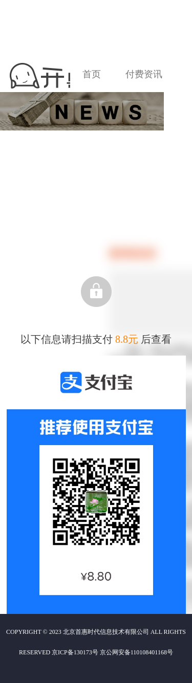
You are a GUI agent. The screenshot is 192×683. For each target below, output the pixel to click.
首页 (91, 74)
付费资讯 (143, 74)
